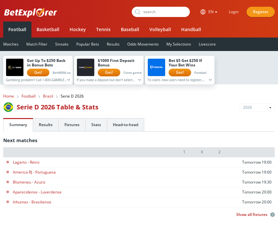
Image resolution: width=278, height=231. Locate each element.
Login (234, 11)
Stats (96, 124)
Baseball (130, 29)
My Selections (178, 44)
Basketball (48, 29)
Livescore (207, 44)
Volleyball (160, 29)
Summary (18, 124)
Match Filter (36, 44)
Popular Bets (87, 44)
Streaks (62, 44)
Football (17, 29)
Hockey (78, 29)
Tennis (103, 29)
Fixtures (72, 124)
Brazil (48, 96)
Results (113, 44)
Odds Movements (143, 44)
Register (260, 11)
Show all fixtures (255, 214)
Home (8, 96)
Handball (191, 29)
